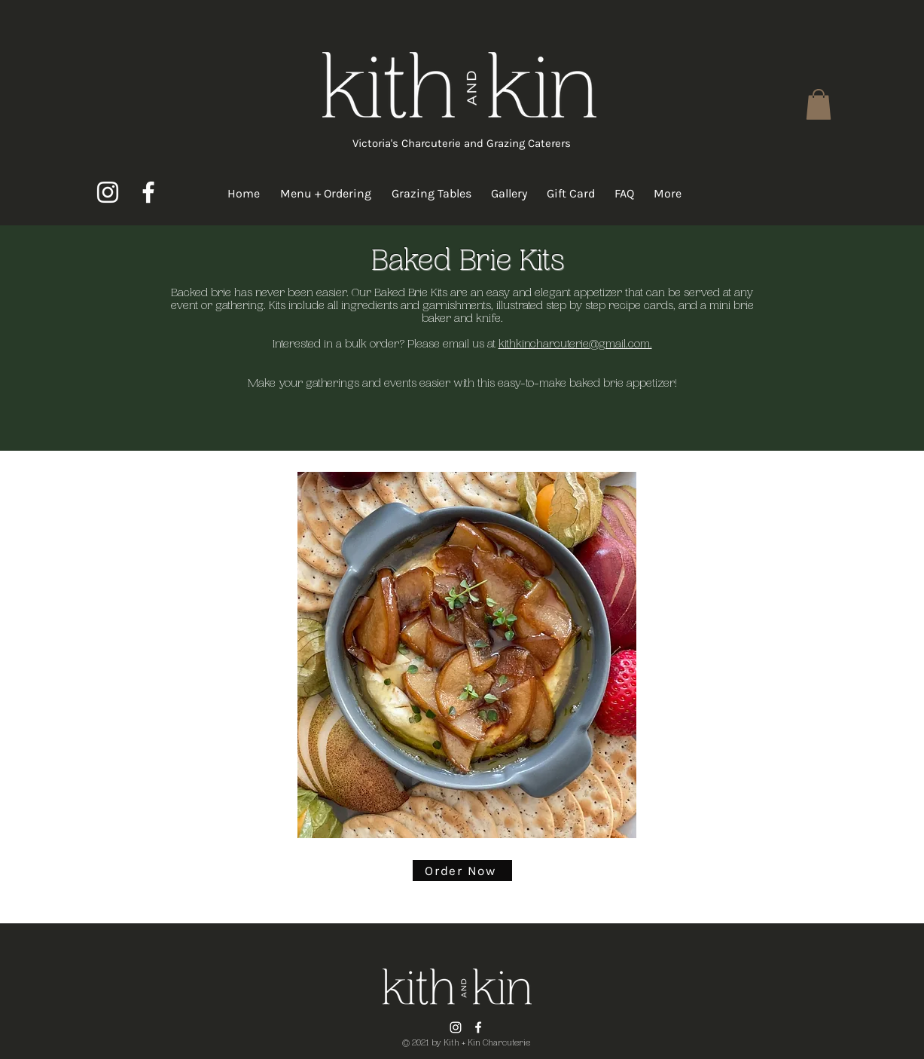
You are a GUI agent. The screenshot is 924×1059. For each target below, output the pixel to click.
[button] (818, 104)
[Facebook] (148, 192)
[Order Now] (462, 870)
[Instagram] (107, 192)
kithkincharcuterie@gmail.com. (575, 344)
